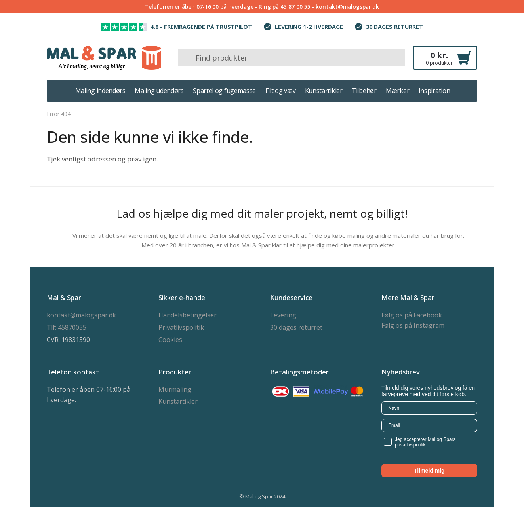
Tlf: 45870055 (66, 327)
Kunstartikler (178, 401)
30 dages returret (296, 327)
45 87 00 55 (295, 6)
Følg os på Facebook (411, 315)
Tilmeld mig (429, 470)
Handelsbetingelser (187, 315)
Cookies (170, 339)
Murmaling (174, 389)
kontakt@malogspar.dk (347, 6)
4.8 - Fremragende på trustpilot (201, 26)
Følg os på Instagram (412, 325)
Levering (283, 315)
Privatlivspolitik (181, 327)
